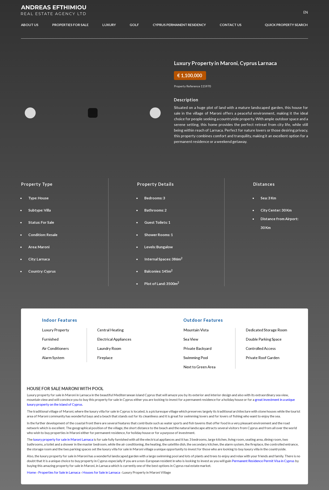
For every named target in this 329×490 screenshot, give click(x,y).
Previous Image (30, 113)
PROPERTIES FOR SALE (70, 25)
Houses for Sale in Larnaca (101, 472)
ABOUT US (29, 25)
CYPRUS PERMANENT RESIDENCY (179, 25)
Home (31, 472)
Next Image (155, 113)
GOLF (134, 25)
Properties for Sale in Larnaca (59, 472)
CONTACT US (231, 25)
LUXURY (109, 25)
